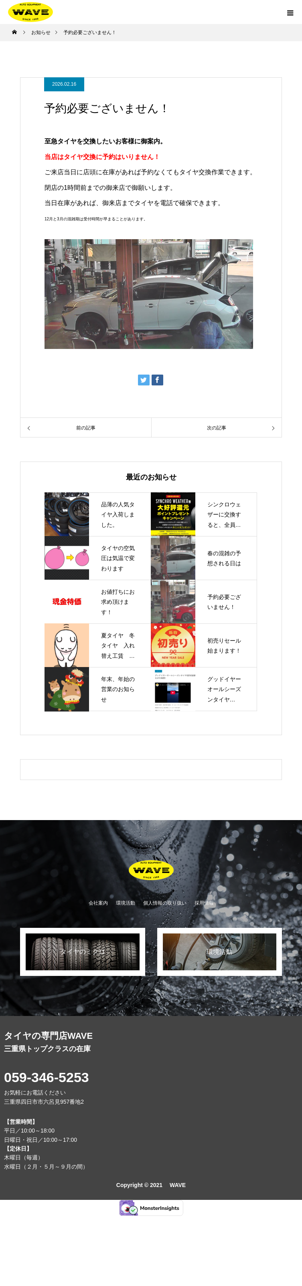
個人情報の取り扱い (164, 903)
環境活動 (125, 903)
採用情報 (204, 903)
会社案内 (98, 903)
